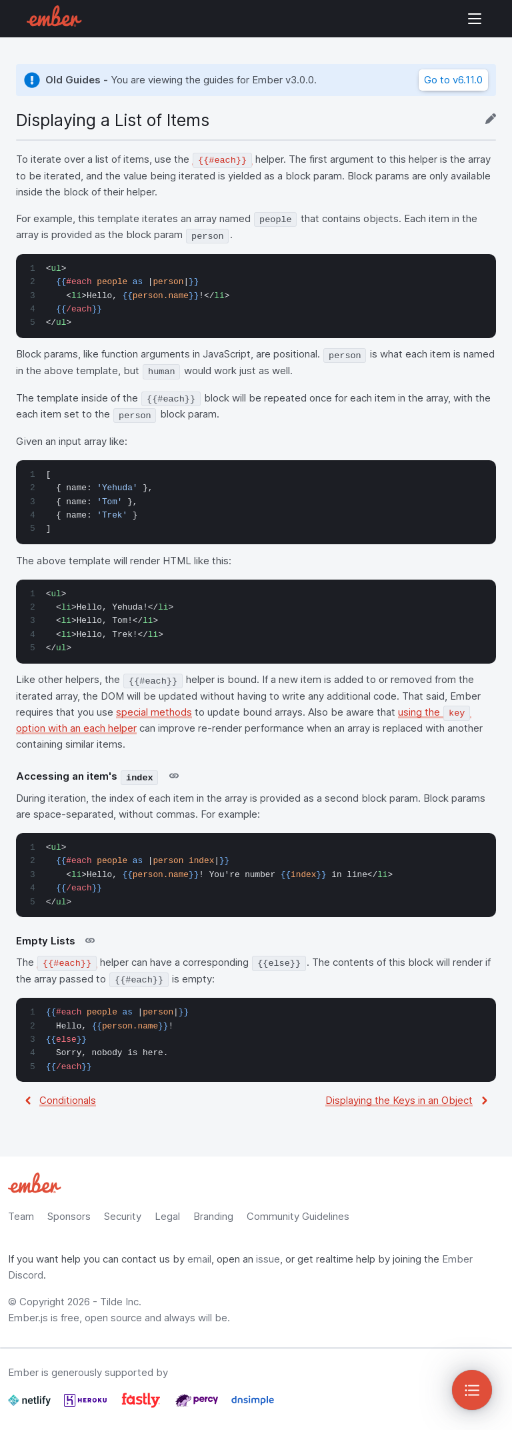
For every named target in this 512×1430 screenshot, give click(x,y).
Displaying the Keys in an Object (399, 1100)
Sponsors (69, 1216)
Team (21, 1216)
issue (268, 1259)
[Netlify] (30, 1405)
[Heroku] (86, 1405)
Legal (167, 1216)
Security (122, 1216)
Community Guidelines (298, 1216)
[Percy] (198, 1405)
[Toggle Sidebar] (472, 1390)
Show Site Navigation (475, 18)
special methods (154, 712)
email (199, 1259)
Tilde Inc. (120, 1301)
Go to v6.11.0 (453, 79)
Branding (213, 1216)
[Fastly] (142, 1405)
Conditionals (67, 1100)
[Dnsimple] (252, 1405)
